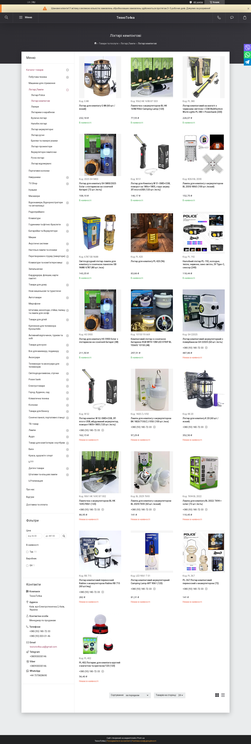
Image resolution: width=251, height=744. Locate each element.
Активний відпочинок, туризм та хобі (46, 337)
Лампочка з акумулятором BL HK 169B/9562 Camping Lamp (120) (149, 107)
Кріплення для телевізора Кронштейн (42, 327)
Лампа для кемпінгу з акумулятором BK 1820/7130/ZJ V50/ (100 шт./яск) (151, 420)
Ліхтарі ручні (37, 135)
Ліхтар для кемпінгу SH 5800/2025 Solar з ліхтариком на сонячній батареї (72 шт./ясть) (97, 186)
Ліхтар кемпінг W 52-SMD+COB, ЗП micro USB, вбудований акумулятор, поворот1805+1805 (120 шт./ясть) (98, 421)
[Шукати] (6, 17)
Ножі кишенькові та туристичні (45, 291)
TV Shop (33, 183)
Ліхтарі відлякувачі (41, 163)
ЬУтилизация (36, 481)
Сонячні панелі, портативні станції (47, 417)
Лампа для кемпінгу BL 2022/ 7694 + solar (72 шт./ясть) (202, 502)
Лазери (35, 106)
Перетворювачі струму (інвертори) (47, 256)
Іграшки (33, 190)
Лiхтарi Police (38, 95)
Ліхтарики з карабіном (43, 112)
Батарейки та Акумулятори (43, 231)
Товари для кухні (37, 344)
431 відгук (198, 2)
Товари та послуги (108, 43)
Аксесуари (34, 357)
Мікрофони (34, 303)
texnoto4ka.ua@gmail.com (43, 647)
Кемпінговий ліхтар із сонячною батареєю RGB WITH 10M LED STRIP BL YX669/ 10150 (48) (151, 342)
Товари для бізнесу (39, 411)
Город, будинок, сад (39, 392)
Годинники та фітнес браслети (45, 224)
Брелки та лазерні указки (44, 140)
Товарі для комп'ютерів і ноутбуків (47, 442)
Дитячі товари (36, 468)
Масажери (34, 196)
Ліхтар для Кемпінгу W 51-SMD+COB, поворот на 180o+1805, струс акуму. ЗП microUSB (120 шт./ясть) (150, 186)
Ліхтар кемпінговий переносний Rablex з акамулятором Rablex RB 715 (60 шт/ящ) (99, 583)
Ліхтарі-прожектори (41, 146)
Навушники (34, 177)
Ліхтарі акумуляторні (42, 129)
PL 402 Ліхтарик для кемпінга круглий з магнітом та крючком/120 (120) (99, 664)
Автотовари (35, 297)
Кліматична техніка (39, 398)
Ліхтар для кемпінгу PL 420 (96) (148, 261)
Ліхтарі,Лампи (128, 43)
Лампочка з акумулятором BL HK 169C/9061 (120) (97, 502)
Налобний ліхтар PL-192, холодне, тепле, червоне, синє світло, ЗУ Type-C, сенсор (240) (204, 264)
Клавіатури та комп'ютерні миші (45, 262)
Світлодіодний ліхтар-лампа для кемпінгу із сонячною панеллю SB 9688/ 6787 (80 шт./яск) (97, 264)
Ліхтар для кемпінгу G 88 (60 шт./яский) (97, 107)
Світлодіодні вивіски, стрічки (44, 373)
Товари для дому (38, 284)
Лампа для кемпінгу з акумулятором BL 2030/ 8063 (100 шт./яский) (203, 185)
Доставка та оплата (37, 504)
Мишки (32, 237)
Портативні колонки (39, 170)
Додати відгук (232, 17)
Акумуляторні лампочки (44, 152)
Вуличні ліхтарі (39, 118)
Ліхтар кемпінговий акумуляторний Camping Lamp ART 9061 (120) (150, 582)
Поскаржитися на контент (118, 741)
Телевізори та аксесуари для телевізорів (44, 365)
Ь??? (31, 462)
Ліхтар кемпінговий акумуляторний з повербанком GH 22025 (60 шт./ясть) (203, 340)
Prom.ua (141, 738)
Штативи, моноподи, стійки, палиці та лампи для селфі (47, 312)
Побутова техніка (38, 77)
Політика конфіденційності (144, 741)
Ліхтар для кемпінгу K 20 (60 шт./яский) (200, 420)
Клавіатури (34, 218)
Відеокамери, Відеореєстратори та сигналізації (46, 204)
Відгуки (30, 497)
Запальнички (36, 269)
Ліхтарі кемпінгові (40, 101)
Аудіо (32, 436)
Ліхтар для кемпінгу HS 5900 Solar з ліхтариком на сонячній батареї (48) (98, 340)
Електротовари (37, 386)
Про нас (30, 489)
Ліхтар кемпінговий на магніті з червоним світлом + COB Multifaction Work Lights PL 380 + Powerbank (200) (203, 108)
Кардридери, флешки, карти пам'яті (43, 277)
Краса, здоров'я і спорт (41, 455)
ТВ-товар (34, 424)
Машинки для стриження (42, 83)
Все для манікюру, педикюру (44, 351)
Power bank (35, 379)
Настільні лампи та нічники (43, 250)
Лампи (32, 430)
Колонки (33, 405)
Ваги (31, 449)
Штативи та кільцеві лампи (43, 474)
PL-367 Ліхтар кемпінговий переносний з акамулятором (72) (201, 582)
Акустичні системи (38, 243)
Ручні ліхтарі (37, 158)
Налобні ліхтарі (39, 123)
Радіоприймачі (36, 212)
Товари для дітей (38, 319)
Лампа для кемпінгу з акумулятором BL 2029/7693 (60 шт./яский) (151, 502)
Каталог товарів (34, 70)
